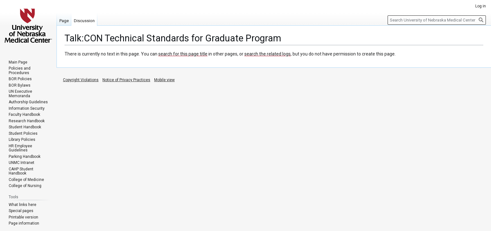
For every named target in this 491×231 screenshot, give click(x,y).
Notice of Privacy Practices (126, 80)
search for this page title (182, 53)
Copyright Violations (81, 80)
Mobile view (164, 80)
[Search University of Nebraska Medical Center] (437, 20)
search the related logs (267, 53)
